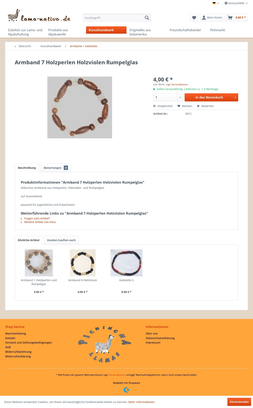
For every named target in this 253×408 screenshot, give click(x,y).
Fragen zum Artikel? (35, 218)
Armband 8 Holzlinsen (82, 280)
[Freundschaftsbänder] (187, 30)
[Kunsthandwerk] (106, 30)
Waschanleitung (15, 333)
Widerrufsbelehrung (18, 352)
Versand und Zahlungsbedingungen (28, 342)
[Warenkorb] (237, 18)
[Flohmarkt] (227, 30)
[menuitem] (117, 18)
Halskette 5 (126, 280)
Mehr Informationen (141, 402)
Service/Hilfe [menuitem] (235, 3)
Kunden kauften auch (61, 240)
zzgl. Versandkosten (177, 84)
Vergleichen (163, 106)
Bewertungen (56, 168)
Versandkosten (117, 374)
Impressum (153, 342)
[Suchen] (147, 18)
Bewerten (205, 106)
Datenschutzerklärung (160, 338)
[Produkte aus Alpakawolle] (66, 32)
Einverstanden (239, 402)
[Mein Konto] (212, 18)
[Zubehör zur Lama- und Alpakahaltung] (25, 32)
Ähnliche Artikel (28, 240)
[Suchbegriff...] (117, 18)
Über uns (152, 333)
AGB (8, 347)
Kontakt (10, 338)
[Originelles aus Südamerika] (146, 32)
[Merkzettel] (194, 18)
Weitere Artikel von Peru (38, 222)
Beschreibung (27, 168)
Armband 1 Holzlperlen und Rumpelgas (39, 282)
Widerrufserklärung (18, 356)
